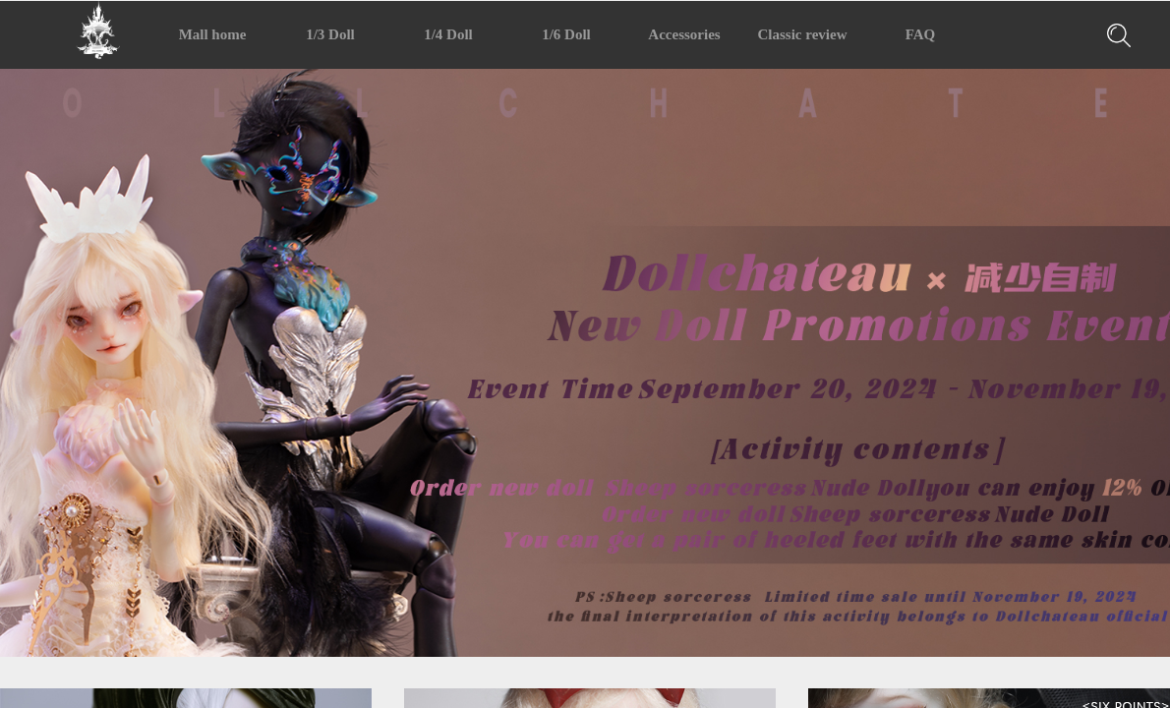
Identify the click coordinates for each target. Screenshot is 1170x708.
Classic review (803, 34)
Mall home (213, 34)
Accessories (684, 34)
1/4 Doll (448, 34)
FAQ (921, 34)
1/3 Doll (330, 34)
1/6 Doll (566, 34)
